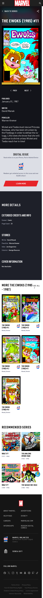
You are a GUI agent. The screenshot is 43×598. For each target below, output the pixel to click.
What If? (5, 453)
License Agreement (32, 591)
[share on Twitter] (9, 573)
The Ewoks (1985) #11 (25, 367)
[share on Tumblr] (17, 573)
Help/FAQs (8, 516)
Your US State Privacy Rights (13, 588)
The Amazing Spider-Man (26, 454)
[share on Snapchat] (25, 573)
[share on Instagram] (13, 573)
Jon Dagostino (11, 247)
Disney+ (24, 516)
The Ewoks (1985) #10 (6, 408)
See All (36, 286)
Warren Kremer (9, 120)
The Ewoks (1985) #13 (25, 326)
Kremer (8, 330)
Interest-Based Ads (15, 593)
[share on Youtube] (21, 573)
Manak (4, 330)
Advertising (26, 511)
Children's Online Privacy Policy (13, 591)
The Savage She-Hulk (29, 485)
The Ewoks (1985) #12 (6, 367)
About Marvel (9, 511)
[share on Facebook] (5, 573)
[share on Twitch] (33, 573)
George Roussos (14, 250)
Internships (9, 526)
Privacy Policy (26, 585)
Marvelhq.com (27, 521)
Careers (7, 521)
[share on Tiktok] (37, 573)
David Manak (8, 111)
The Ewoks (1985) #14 (6, 326)
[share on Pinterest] (29, 573)
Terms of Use (15, 585)
